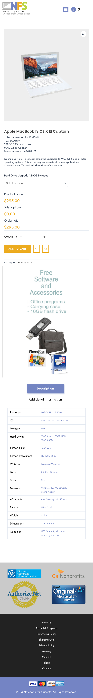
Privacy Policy (46, 645)
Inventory (46, 622)
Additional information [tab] (45, 400)
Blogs (47, 663)
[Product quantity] (33, 237)
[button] (65, 9)
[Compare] (45, 249)
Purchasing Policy (46, 634)
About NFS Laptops (46, 628)
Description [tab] (45, 388)
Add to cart (17, 249)
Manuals (46, 657)
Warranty (46, 651)
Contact (46, 668)
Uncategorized (25, 262)
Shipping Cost (46, 640)
